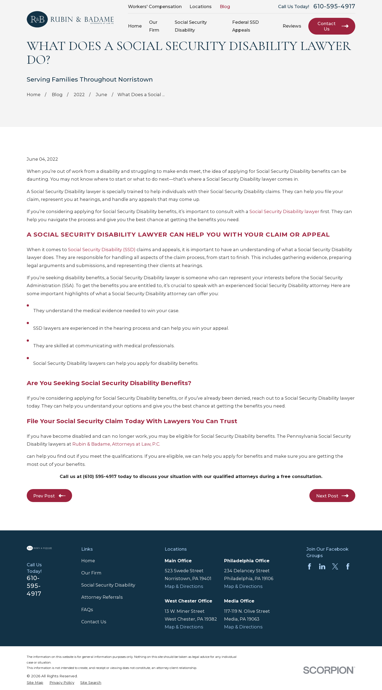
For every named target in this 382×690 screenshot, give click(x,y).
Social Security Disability (108, 585)
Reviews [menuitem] (292, 26)
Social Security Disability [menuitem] (191, 26)
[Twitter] (335, 566)
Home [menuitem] (135, 26)
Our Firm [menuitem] (154, 26)
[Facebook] (309, 566)
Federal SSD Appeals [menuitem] (245, 26)
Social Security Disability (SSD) (102, 249)
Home (88, 560)
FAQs (87, 609)
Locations (201, 6)
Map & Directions (184, 586)
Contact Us (93, 621)
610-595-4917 (334, 6)
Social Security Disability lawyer (284, 211)
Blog (225, 6)
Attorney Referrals (102, 597)
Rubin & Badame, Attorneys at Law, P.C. (116, 444)
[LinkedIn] (322, 566)
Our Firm (91, 572)
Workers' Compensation (155, 6)
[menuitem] (35, 682)
